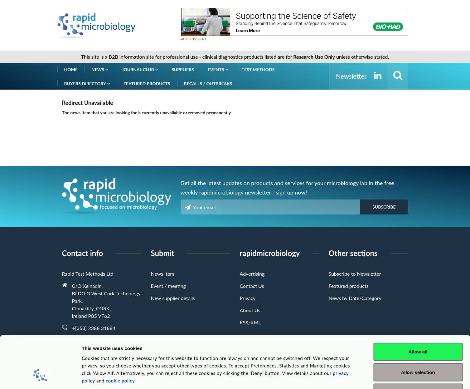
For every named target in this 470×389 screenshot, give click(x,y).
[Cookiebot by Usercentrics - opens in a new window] (40, 377)
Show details (327, 376)
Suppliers (183, 69)
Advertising (252, 274)
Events (218, 69)
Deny (418, 348)
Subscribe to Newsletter (355, 274)
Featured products (147, 83)
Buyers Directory (87, 83)
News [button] (99, 69)
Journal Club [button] (140, 69)
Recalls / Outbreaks (208, 83)
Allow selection (418, 327)
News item (162, 274)
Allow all (418, 307)
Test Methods (258, 69)
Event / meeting (168, 286)
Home (71, 69)
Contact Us (252, 286)
